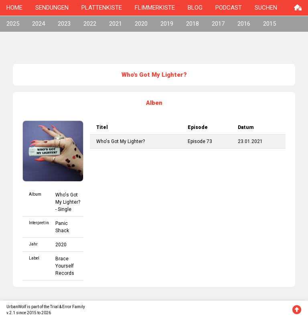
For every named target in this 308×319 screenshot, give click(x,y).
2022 (89, 23)
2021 (115, 23)
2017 (218, 23)
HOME (14, 7)
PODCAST (228, 7)
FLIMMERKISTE (155, 7)
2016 (243, 23)
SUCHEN (266, 7)
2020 (141, 23)
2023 (64, 23)
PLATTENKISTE (101, 7)
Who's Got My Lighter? (120, 141)
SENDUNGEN (52, 7)
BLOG (195, 7)
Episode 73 (200, 141)
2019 (166, 23)
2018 (192, 23)
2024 (38, 23)
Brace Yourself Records (64, 266)
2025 (12, 23)
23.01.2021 (250, 141)
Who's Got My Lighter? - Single (67, 202)
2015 (269, 23)
